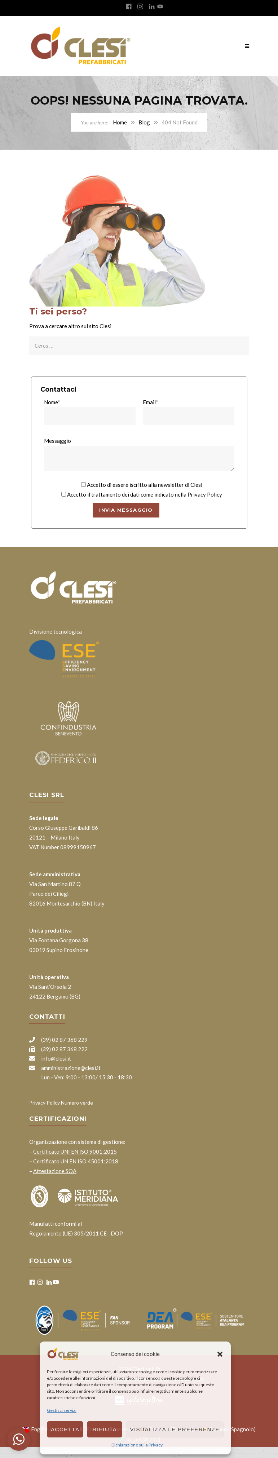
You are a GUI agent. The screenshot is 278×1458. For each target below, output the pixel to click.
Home (120, 122)
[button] (220, 1354)
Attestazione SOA (54, 1171)
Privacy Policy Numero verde (61, 1103)
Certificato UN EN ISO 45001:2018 (75, 1161)
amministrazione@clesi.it (65, 1068)
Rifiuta (105, 1429)
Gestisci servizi (61, 1410)
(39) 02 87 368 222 (58, 1049)
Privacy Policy (204, 494)
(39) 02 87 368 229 (58, 1039)
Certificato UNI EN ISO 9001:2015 (75, 1151)
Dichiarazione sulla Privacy (137, 1445)
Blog (144, 122)
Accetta (65, 1429)
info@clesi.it (50, 1058)
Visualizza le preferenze (175, 1429)
